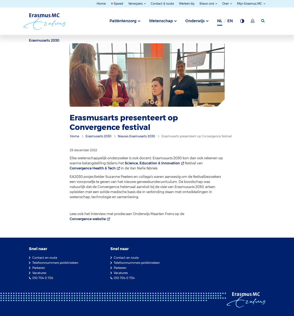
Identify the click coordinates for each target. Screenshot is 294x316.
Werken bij (186, 3)
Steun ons (207, 3)
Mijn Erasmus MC (250, 3)
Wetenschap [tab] (161, 21)
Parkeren (38, 268)
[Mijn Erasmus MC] (253, 22)
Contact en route (44, 258)
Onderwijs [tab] (195, 21)
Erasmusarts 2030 (44, 40)
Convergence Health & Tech (93, 168)
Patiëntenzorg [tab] (123, 21)
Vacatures (39, 273)
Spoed (118, 3)
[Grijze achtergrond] (242, 22)
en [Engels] (230, 21)
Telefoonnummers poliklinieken (55, 263)
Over (226, 3)
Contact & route (162, 3)
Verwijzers (135, 3)
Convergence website (88, 219)
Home (101, 3)
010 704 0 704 (42, 278)
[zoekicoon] (263, 21)
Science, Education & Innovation (152, 163)
